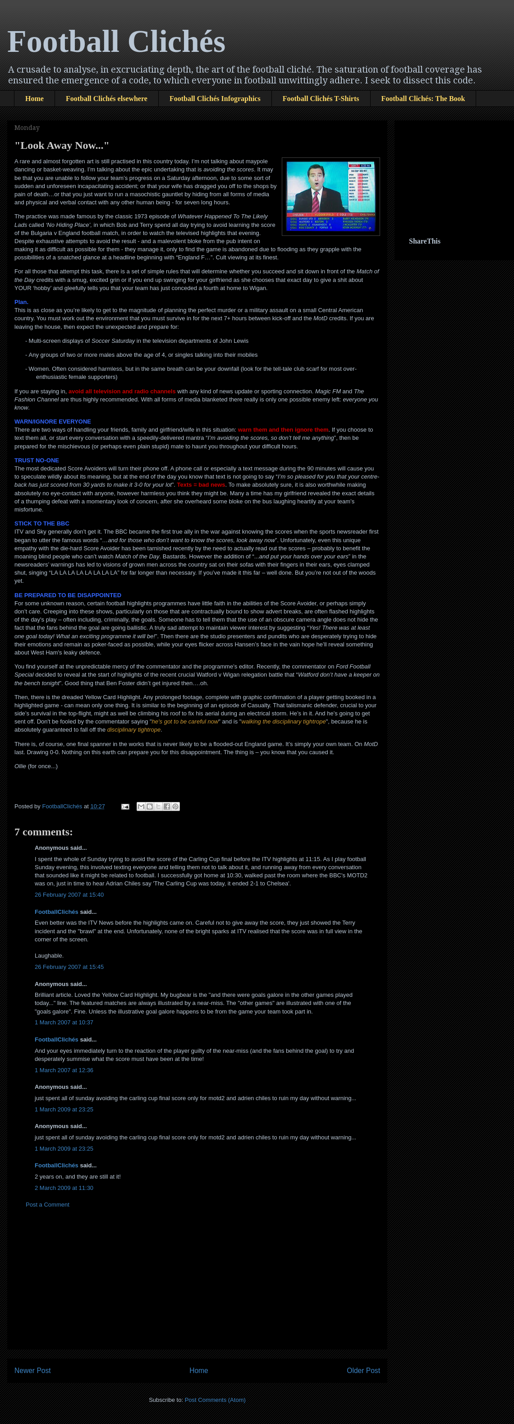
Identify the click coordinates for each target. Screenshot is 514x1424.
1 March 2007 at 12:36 (64, 1070)
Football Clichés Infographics (215, 98)
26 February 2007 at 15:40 (69, 894)
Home (34, 98)
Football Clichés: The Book (423, 98)
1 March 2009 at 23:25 (64, 1109)
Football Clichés (116, 41)
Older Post (363, 1370)
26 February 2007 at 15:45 (69, 966)
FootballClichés (56, 911)
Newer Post (32, 1370)
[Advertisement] (454, 169)
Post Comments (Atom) (215, 1399)
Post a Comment (47, 1204)
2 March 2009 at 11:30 (64, 1187)
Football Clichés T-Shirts (321, 98)
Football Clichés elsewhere (106, 98)
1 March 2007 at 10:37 (64, 1022)
